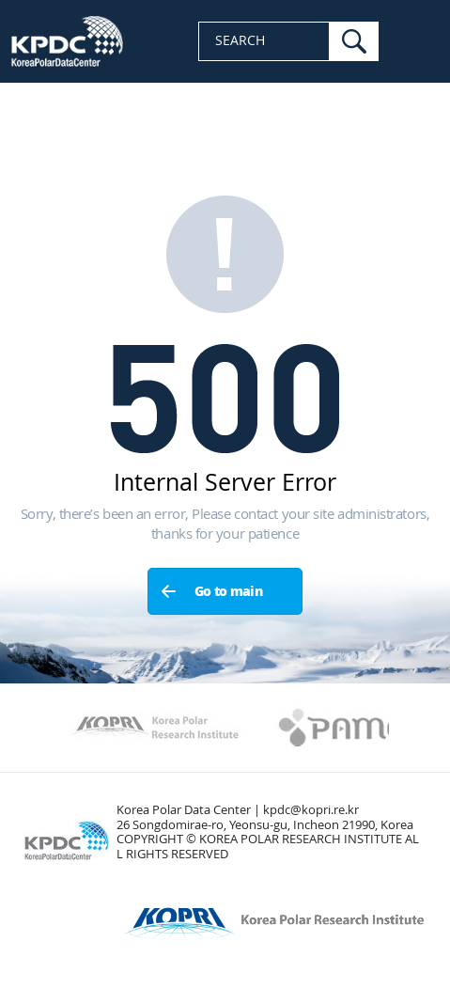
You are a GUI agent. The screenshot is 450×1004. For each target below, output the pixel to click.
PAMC (341, 727)
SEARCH (240, 41)
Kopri (154, 727)
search (354, 41)
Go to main (228, 592)
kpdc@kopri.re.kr (311, 810)
